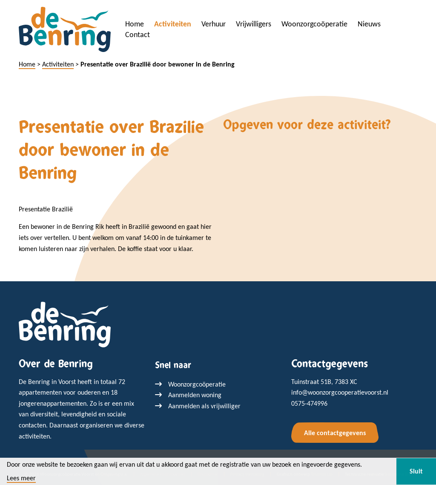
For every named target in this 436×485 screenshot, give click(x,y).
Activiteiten (172, 24)
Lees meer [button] (21, 478)
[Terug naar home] (65, 324)
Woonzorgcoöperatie (314, 24)
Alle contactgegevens (335, 433)
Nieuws (369, 24)
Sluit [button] (416, 471)
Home (134, 24)
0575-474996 (309, 403)
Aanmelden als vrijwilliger (204, 406)
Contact (137, 34)
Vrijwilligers (253, 24)
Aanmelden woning (194, 395)
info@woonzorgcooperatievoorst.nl (339, 392)
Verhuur (213, 24)
